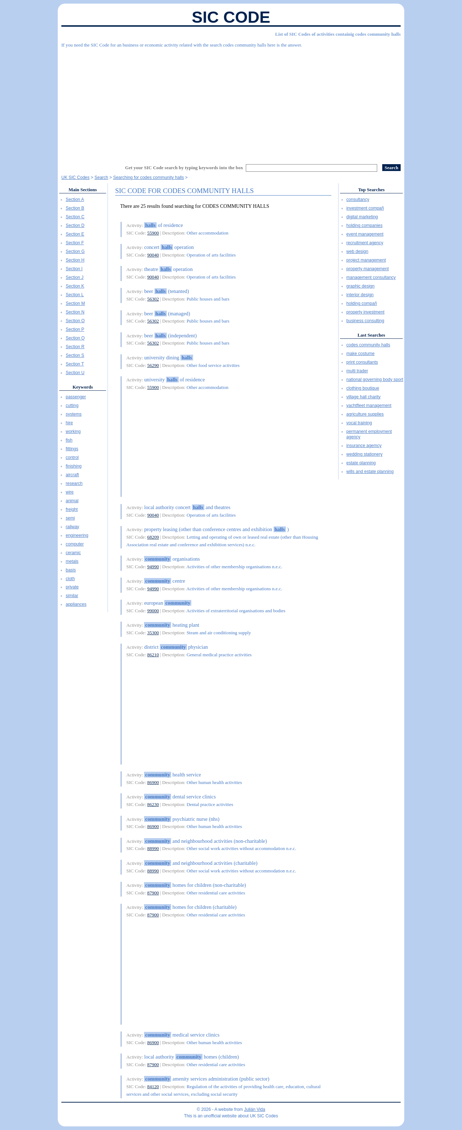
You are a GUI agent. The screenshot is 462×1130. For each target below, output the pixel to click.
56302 (153, 299)
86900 (153, 782)
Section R (75, 346)
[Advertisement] (231, 102)
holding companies (364, 225)
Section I (74, 268)
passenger (76, 396)
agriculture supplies (365, 414)
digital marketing (362, 216)
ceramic (73, 552)
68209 (153, 537)
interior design (360, 294)
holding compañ (361, 303)
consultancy (357, 199)
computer (75, 544)
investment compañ (365, 208)
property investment (365, 312)
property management (367, 268)
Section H (75, 260)
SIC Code (231, 17)
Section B (75, 208)
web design (357, 251)
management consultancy (371, 277)
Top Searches (371, 189)
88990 (153, 848)
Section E (75, 234)
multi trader (357, 370)
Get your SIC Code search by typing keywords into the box (184, 167)
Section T (75, 364)
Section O (75, 320)
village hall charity (363, 396)
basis (71, 570)
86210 (153, 654)
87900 (153, 892)
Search (101, 177)
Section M (75, 303)
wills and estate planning (370, 471)
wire (70, 492)
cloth (70, 578)
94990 (153, 566)
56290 (153, 365)
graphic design (360, 286)
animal (72, 500)
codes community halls (368, 344)
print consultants (362, 362)
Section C (75, 216)
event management (365, 234)
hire (69, 422)
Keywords (83, 387)
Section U (75, 372)
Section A (75, 199)
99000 (153, 610)
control (72, 457)
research (74, 483)
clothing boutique (362, 388)
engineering (77, 535)
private (72, 587)
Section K (75, 286)
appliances (76, 604)
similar (72, 595)
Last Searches (371, 335)
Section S (75, 355)
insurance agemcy (364, 445)
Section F (75, 242)
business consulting (365, 320)
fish (69, 440)
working (73, 431)
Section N (75, 312)
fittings (72, 448)
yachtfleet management (369, 405)
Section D (75, 225)
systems (74, 414)
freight (72, 509)
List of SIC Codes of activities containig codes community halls (338, 34)
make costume (360, 353)
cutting (72, 405)
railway (72, 526)
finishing (74, 466)
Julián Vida (254, 1109)
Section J (74, 277)
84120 (153, 1086)
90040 (153, 255)
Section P (75, 329)
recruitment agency (364, 242)
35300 (153, 632)
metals (72, 561)
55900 (153, 233)
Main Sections (83, 189)
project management (366, 260)
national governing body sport (374, 379)
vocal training (359, 422)
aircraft (72, 474)
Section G (75, 251)
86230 (153, 804)
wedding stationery (364, 454)
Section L (75, 294)
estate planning (361, 462)
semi (70, 518)
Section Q (75, 338)
